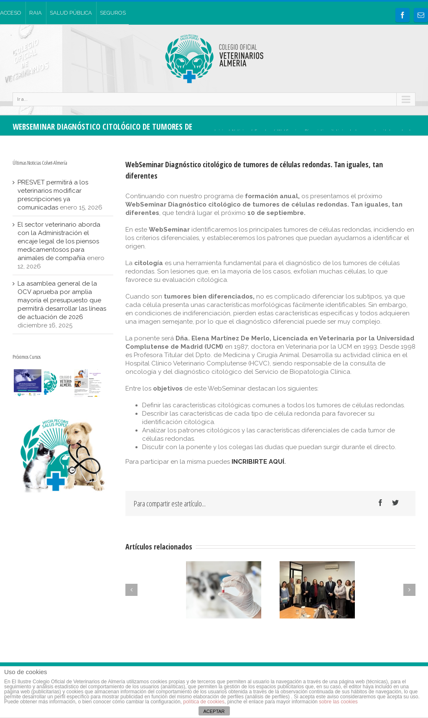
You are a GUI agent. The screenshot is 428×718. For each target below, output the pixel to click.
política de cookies (203, 702)
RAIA (35, 13)
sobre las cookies (338, 702)
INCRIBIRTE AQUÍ (258, 461)
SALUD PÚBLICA (71, 13)
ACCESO (10, 13)
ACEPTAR (213, 711)
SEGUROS (113, 13)
